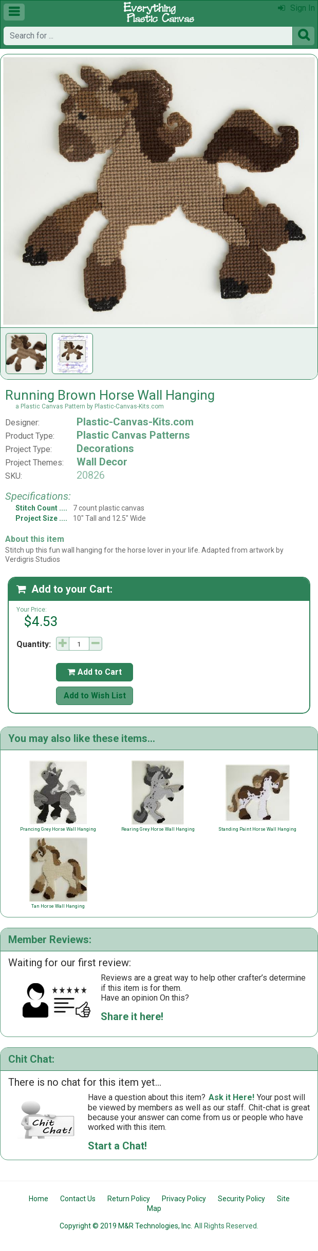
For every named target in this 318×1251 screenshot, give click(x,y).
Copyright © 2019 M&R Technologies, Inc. (126, 1226)
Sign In (296, 8)
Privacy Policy (184, 1199)
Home (38, 1199)
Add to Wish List (95, 695)
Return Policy (128, 1199)
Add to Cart (94, 672)
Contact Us (78, 1199)
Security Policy (241, 1199)
